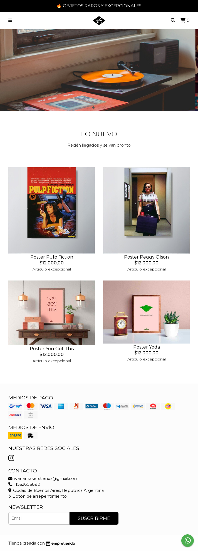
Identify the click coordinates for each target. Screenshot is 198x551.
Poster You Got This (52, 348)
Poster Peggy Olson (146, 257)
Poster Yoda (146, 347)
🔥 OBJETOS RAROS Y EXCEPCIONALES (99, 5)
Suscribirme (94, 518)
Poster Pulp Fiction (51, 257)
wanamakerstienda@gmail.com (43, 478)
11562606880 (24, 484)
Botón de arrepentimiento (37, 496)
